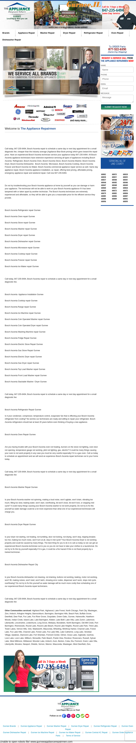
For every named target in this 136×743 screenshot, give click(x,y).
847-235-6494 (113, 10)
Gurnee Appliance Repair (31, 726)
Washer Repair (47, 33)
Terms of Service (73, 736)
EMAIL (103, 84)
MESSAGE (105, 93)
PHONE (104, 75)
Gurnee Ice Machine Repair (42, 732)
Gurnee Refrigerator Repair (105, 726)
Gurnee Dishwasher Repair (14, 732)
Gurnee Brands (9, 726)
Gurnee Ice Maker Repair (70, 732)
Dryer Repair (69, 33)
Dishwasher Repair (11, 40)
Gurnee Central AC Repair (96, 732)
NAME (103, 65)
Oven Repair (117, 33)
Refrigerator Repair (93, 33)
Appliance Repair (26, 33)
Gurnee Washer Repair (56, 726)
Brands (6, 33)
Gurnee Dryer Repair (80, 726)
